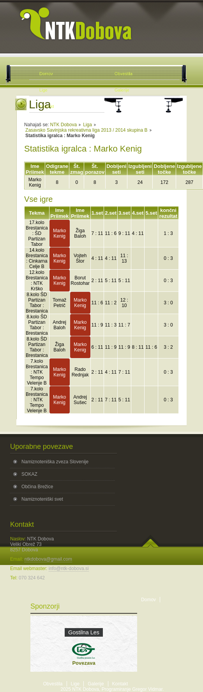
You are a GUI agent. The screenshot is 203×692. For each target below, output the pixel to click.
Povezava (83, 663)
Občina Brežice (37, 486)
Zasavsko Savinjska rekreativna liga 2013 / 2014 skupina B (86, 130)
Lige (75, 684)
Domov (148, 599)
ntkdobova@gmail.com (48, 559)
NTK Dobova (63, 124)
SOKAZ (29, 474)
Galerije (96, 684)
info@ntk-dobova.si (69, 568)
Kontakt (120, 684)
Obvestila (53, 684)
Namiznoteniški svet (42, 499)
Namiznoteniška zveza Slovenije (54, 461)
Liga (87, 124)
